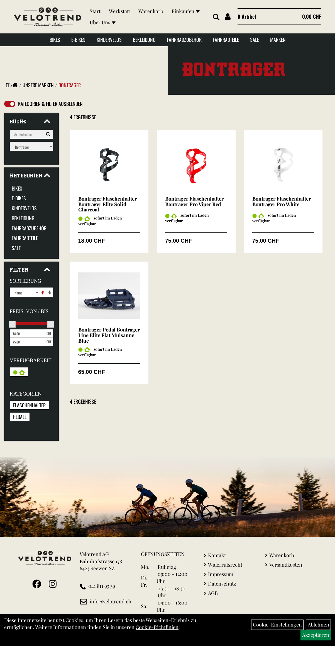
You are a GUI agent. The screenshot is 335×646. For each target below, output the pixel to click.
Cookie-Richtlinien (157, 627)
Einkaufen (186, 11)
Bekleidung (144, 39)
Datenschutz (222, 583)
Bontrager (69, 85)
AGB (213, 593)
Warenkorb (150, 11)
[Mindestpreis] (27, 333)
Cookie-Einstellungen (277, 624)
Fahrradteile (226, 39)
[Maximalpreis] (27, 342)
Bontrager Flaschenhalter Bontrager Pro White (281, 201)
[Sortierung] (24, 292)
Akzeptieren (315, 635)
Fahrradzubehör (184, 39)
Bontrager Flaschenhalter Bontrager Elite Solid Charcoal (107, 204)
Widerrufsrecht (225, 564)
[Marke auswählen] (31, 146)
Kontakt (217, 555)
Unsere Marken (38, 85)
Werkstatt (119, 11)
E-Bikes (78, 39)
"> (13, 85)
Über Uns (103, 22)
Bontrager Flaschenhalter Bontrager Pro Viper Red (194, 201)
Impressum (220, 574)
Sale (254, 39)
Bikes (55, 39)
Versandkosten (285, 564)
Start (95, 11)
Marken (278, 39)
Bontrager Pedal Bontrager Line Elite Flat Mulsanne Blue (109, 335)
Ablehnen (318, 624)
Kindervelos (109, 39)
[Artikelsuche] (216, 17)
